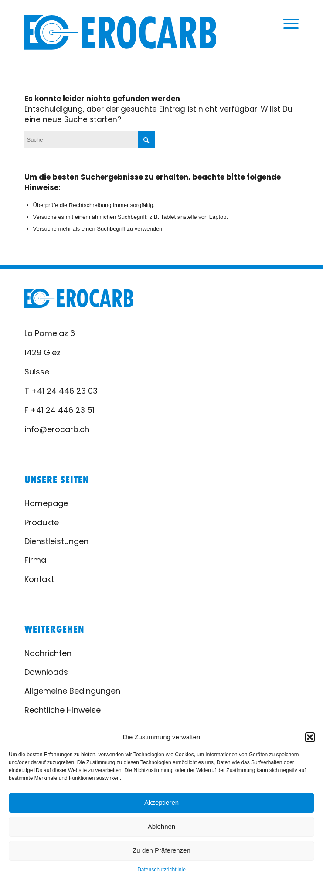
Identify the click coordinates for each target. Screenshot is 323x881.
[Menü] (287, 24)
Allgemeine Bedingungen (72, 690)
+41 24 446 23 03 (64, 390)
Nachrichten (47, 653)
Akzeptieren (161, 802)
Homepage (46, 503)
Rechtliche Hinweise (62, 709)
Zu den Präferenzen (161, 850)
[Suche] (89, 139)
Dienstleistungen (56, 541)
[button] (310, 737)
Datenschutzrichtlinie (161, 870)
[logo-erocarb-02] (120, 32)
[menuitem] (287, 24)
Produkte (41, 522)
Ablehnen (161, 826)
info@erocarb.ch (56, 429)
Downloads (46, 672)
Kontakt (39, 579)
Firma (35, 559)
